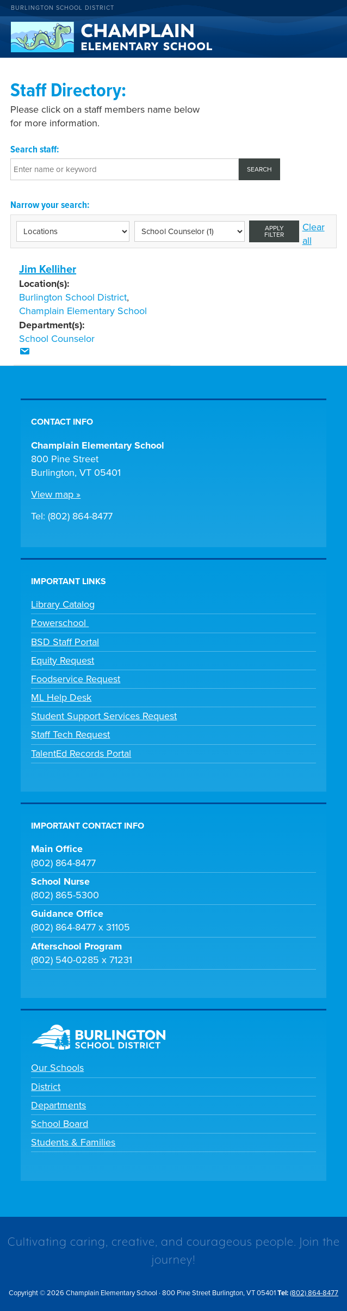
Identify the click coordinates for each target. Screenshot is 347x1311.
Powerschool (60, 623)
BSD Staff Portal (65, 642)
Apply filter (274, 231)
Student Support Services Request (104, 716)
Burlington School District (62, 7)
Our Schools (57, 1068)
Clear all (313, 234)
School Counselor (57, 339)
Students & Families (73, 1142)
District (45, 1087)
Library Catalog (63, 604)
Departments (58, 1105)
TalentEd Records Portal (81, 753)
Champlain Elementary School (83, 311)
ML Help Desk (61, 697)
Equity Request (62, 660)
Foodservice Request (75, 679)
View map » (55, 494)
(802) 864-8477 (314, 1293)
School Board (59, 1124)
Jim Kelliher (47, 269)
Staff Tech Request (70, 734)
